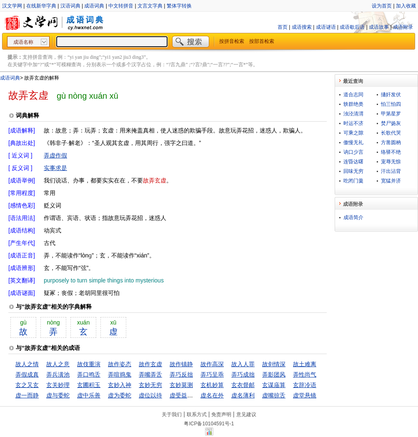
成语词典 (94, 6)
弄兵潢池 (58, 374)
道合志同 (353, 94)
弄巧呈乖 (212, 374)
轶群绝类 (353, 104)
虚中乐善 (88, 395)
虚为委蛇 (119, 395)
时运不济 (353, 123)
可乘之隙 (353, 133)
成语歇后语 (352, 27)
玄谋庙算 (273, 385)
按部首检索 (261, 41)
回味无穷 (353, 171)
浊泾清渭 (353, 114)
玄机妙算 (212, 385)
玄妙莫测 (181, 385)
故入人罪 (243, 364)
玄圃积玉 (88, 385)
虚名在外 (212, 395)
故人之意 (58, 364)
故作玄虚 (150, 364)
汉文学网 (12, 6)
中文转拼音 (120, 6)
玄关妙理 (58, 385)
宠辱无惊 (391, 162)
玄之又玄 (27, 385)
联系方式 (197, 414)
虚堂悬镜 (304, 395)
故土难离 (304, 364)
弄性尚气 (304, 374)
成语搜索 (302, 27)
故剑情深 (273, 364)
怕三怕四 (391, 104)
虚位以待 (150, 395)
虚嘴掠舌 (273, 395)
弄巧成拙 (243, 374)
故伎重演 (88, 364)
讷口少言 (353, 152)
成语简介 (353, 217)
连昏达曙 (353, 162)
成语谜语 (326, 27)
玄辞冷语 (304, 385)
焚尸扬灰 (391, 123)
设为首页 (382, 6)
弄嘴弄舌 (150, 374)
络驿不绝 (391, 152)
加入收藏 (406, 6)
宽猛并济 (391, 181)
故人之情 (27, 364)
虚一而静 (27, 395)
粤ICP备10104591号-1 (209, 424)
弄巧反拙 (181, 374)
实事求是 (55, 168)
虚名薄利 (243, 395)
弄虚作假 (55, 155)
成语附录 (403, 27)
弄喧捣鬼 (119, 374)
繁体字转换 (179, 6)
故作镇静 (181, 364)
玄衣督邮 (243, 385)
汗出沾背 (391, 171)
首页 (283, 27)
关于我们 (172, 414)
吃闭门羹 (353, 181)
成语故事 (379, 27)
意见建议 (246, 414)
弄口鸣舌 (88, 374)
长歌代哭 (391, 133)
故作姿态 (119, 364)
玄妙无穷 (150, 385)
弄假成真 (27, 374)
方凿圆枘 (391, 142)
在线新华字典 (41, 6)
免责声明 (221, 414)
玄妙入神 (119, 385)
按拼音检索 (231, 41)
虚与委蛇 (58, 395)
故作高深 (212, 364)
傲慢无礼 (353, 142)
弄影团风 (273, 374)
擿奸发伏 (391, 94)
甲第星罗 (391, 114)
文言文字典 (150, 6)
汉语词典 (70, 6)
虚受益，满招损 (190, 395)
